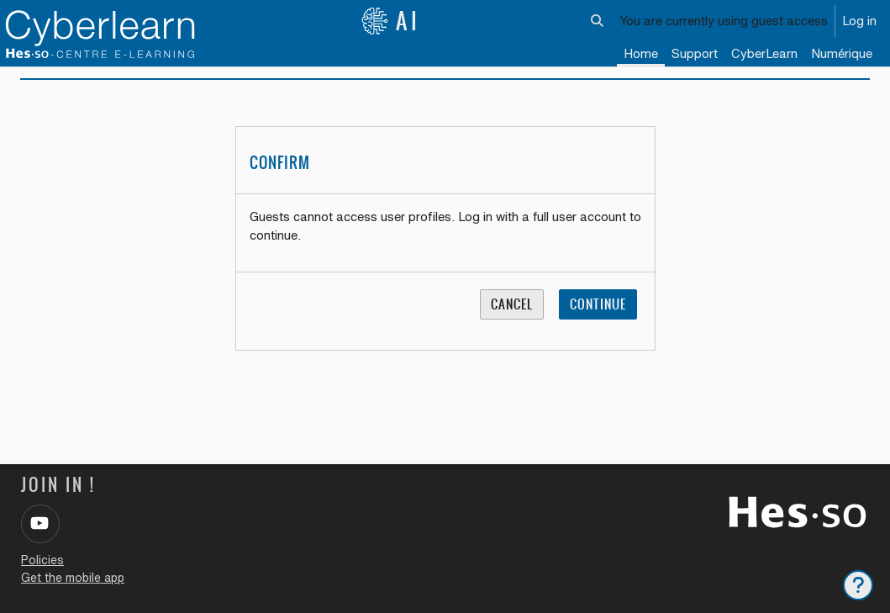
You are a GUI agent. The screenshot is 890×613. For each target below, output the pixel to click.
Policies (42, 560)
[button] (598, 21)
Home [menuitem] (641, 53)
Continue (598, 320)
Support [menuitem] (694, 53)
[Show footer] (858, 585)
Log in (859, 20)
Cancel (512, 320)
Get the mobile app (72, 578)
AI (391, 21)
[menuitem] (764, 54)
